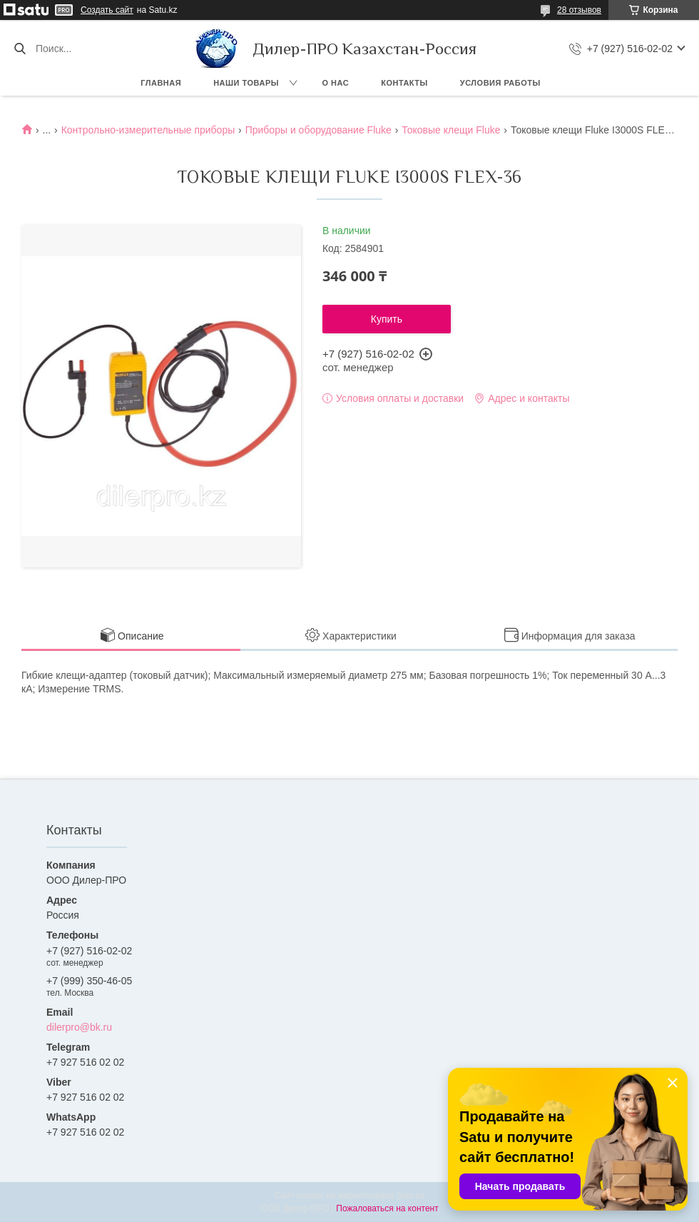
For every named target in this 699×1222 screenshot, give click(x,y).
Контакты (404, 83)
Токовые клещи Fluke (451, 130)
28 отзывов (579, 10)
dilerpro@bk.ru (79, 1027)
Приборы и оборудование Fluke (318, 130)
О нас (336, 83)
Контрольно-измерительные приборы (148, 130)
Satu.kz (410, 1196)
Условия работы (500, 83)
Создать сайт (107, 10)
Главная (161, 83)
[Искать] (20, 49)
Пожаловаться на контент (387, 1208)
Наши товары (246, 83)
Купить (386, 319)
